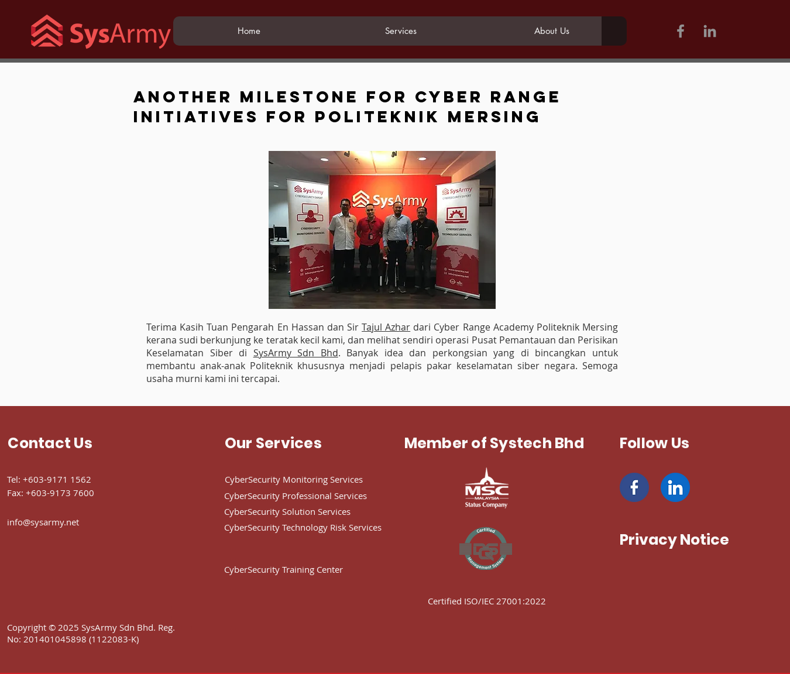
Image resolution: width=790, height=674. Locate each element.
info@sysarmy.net (43, 522)
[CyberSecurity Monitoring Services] (312, 479)
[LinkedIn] (710, 31)
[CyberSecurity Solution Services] (307, 511)
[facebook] (634, 487)
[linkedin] (675, 487)
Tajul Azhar (386, 327)
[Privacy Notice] (674, 539)
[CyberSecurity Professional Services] (314, 495)
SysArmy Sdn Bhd (295, 352)
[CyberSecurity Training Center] (307, 569)
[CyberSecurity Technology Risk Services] (323, 527)
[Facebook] (680, 31)
